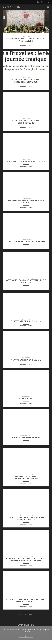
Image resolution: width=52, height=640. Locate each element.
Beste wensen (26, 399)
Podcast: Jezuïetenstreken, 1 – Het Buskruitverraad (26, 600)
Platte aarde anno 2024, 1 (26, 360)
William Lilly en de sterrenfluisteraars (26, 477)
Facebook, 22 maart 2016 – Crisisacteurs (26, 122)
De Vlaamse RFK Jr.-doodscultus (26, 241)
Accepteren (26, 636)
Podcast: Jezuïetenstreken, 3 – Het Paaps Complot (26, 518)
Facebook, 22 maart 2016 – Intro (26, 161)
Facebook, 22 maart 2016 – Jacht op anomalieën (26, 39)
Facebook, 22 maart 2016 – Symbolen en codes (26, 80)
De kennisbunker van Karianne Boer (26, 201)
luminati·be (11, 6)
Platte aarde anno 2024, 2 (26, 321)
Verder (30, 614)
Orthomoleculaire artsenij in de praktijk (26, 281)
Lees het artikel (26, 45)
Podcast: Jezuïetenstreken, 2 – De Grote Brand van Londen (26, 559)
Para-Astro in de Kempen (26, 437)
